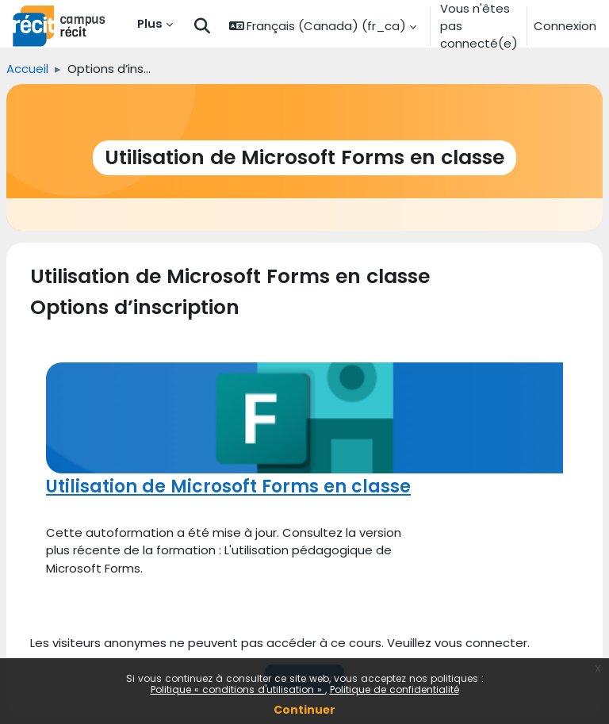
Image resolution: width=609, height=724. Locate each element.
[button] (202, 26)
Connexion (565, 25)
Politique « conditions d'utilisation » (238, 689)
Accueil (27, 68)
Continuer (304, 710)
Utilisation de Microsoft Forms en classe (228, 486)
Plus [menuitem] (150, 23)
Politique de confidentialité (394, 689)
